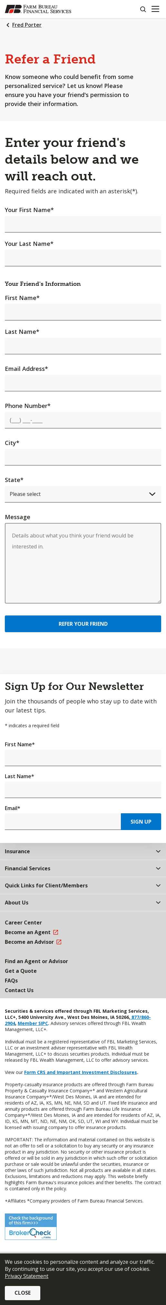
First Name (22, 298)
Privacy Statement (26, 1276)
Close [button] (23, 1292)
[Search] (142, 9)
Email (12, 808)
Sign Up (141, 821)
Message (17, 517)
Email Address (26, 368)
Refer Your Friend (83, 623)
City (12, 443)
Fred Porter (27, 24)
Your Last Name (29, 243)
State (14, 480)
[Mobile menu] (155, 9)
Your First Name (29, 210)
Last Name (22, 331)
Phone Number (28, 406)
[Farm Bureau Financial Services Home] (38, 9)
